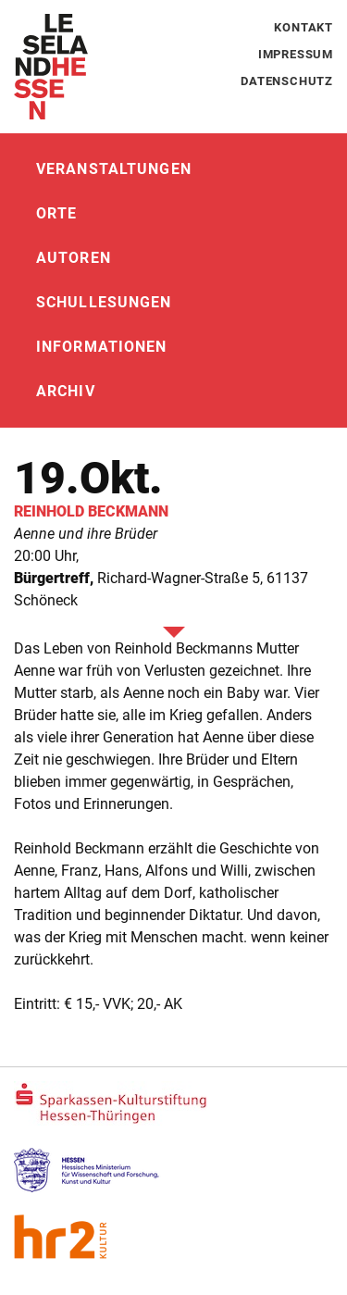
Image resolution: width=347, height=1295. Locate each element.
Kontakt (303, 27)
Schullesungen (104, 302)
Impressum (295, 54)
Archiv (65, 391)
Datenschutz (287, 81)
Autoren (73, 258)
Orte (56, 213)
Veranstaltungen (114, 169)
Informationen (101, 346)
